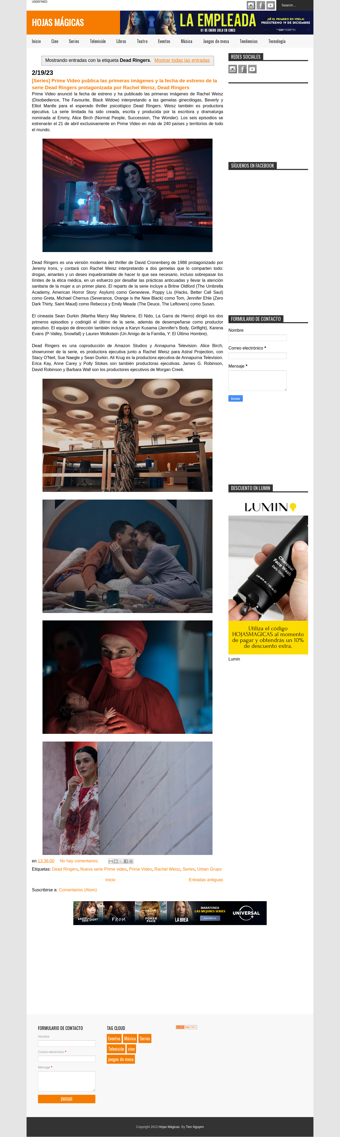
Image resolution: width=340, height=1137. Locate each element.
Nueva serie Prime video (103, 869)
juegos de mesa (121, 1059)
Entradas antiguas (206, 880)
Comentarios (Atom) (78, 890)
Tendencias (249, 41)
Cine (54, 41)
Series (74, 41)
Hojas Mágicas (58, 22)
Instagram (251, 5)
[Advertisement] (268, 119)
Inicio (36, 41)
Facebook (261, 5)
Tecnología (277, 41)
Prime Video (140, 869)
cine (131, 1049)
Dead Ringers (65, 869)
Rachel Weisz (167, 869)
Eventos (164, 41)
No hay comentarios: (80, 861)
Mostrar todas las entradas (182, 60)
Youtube (270, 5)
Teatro (142, 41)
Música (186, 41)
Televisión (98, 41)
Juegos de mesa (216, 41)
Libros (121, 41)
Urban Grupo (209, 869)
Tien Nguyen (195, 1127)
